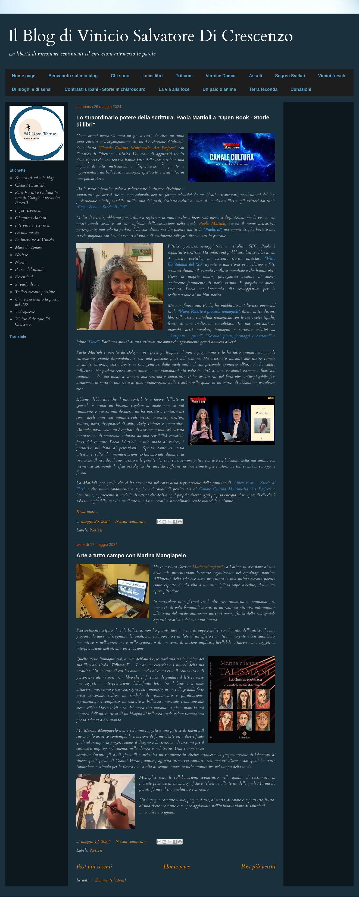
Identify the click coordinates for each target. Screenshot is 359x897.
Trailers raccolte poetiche (35, 292)
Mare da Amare (28, 247)
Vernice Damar (221, 75)
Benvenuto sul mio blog (73, 75)
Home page (23, 75)
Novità (20, 262)
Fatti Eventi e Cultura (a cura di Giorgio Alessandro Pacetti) (37, 198)
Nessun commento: (131, 521)
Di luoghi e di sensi (32, 89)
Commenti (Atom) (110, 880)
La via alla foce (174, 89)
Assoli (255, 75)
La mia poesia (27, 233)
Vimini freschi (332, 75)
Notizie (96, 530)
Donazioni (301, 89)
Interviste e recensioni (32, 225)
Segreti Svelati (290, 75)
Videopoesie (25, 312)
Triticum (184, 75)
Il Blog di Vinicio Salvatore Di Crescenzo (150, 36)
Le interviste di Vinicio (34, 240)
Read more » (87, 512)
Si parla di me (27, 284)
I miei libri (152, 75)
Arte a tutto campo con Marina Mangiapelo (131, 555)
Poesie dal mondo (29, 270)
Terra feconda (263, 89)
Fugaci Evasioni (28, 210)
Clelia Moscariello (30, 185)
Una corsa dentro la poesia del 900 (37, 301)
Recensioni (24, 277)
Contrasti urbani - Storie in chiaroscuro (105, 89)
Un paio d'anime (219, 89)
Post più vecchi (258, 866)
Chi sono (120, 75)
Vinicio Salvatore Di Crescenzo (32, 321)
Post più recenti (94, 866)
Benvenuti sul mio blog (34, 178)
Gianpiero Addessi (30, 218)
